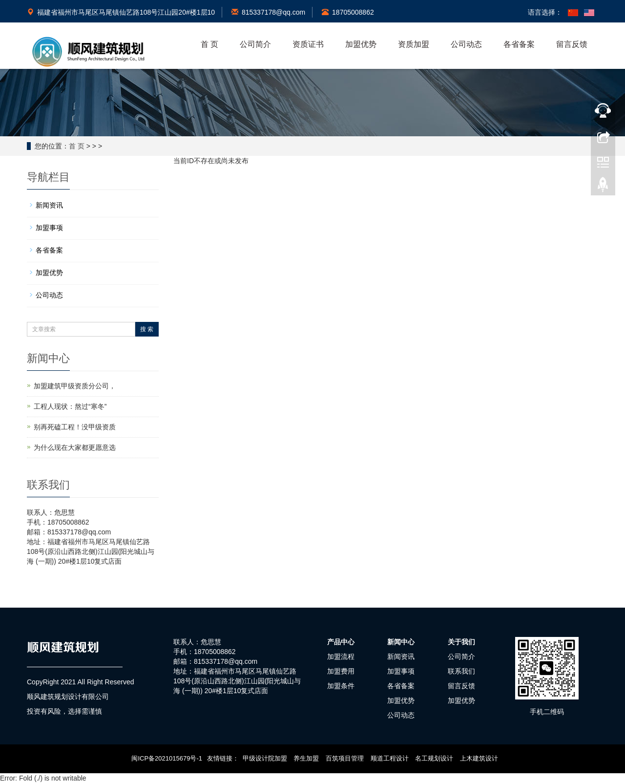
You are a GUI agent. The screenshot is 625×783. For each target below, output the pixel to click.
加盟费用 (340, 671)
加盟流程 (340, 656)
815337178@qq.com (268, 12)
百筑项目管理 (345, 758)
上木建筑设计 (479, 758)
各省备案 (519, 44)
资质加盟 (413, 44)
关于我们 (461, 642)
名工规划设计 (435, 758)
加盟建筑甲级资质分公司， (75, 386)
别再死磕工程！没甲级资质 (75, 427)
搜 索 (146, 329)
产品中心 (340, 642)
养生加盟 (306, 758)
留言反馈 (571, 44)
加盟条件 (340, 686)
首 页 (209, 44)
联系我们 (461, 671)
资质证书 (308, 44)
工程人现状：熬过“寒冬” (70, 406)
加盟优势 (360, 44)
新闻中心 (401, 642)
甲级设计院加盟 (265, 758)
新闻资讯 (49, 205)
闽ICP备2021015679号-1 (167, 758)
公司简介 (255, 44)
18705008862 (348, 12)
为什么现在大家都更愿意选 (75, 447)
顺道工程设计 (390, 758)
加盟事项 (49, 228)
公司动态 (466, 44)
